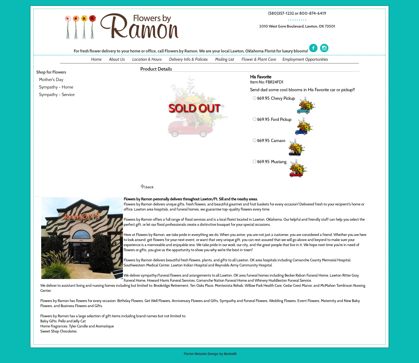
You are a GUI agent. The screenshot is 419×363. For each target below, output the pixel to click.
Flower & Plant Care (259, 59)
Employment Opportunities (305, 59)
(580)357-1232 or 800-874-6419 (297, 13)
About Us (117, 59)
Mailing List (224, 59)
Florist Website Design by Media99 (210, 354)
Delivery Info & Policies (188, 59)
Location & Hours (147, 59)
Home (96, 59)
